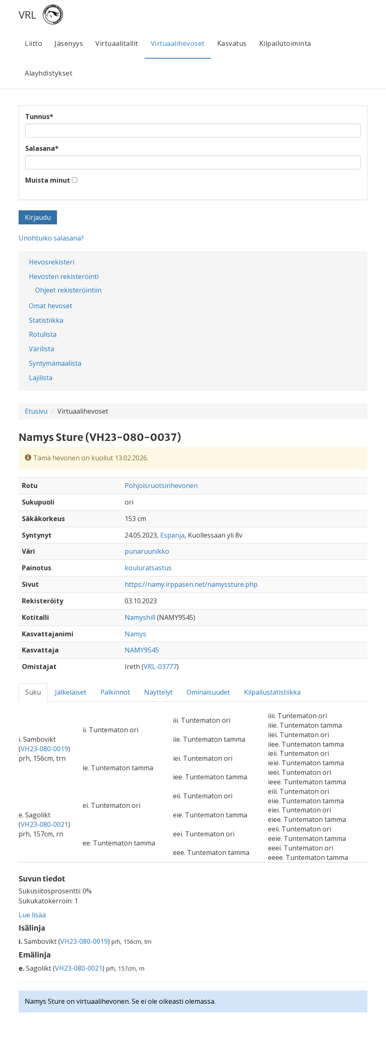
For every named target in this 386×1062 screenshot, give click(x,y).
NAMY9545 (142, 650)
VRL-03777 (160, 666)
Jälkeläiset (70, 692)
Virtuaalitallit (116, 43)
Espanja (172, 535)
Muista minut (47, 180)
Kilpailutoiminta (285, 43)
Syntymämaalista (55, 363)
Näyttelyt (158, 692)
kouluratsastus (148, 567)
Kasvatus (232, 43)
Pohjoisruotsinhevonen (161, 485)
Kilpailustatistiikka (272, 692)
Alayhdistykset (48, 73)
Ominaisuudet (208, 692)
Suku (33, 692)
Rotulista (43, 334)
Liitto (33, 43)
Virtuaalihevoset (178, 43)
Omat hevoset (50, 305)
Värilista (41, 348)
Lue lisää (32, 914)
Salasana (42, 148)
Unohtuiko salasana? (51, 238)
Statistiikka (46, 320)
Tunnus (39, 116)
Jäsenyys (68, 43)
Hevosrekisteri (51, 262)
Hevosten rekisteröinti (64, 276)
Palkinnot (115, 692)
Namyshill (140, 617)
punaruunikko (147, 551)
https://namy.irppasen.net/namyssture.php (191, 584)
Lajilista (40, 377)
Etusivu (36, 411)
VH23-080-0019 (44, 748)
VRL (27, 14)
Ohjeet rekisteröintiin (68, 290)
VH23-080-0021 (44, 824)
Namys (135, 633)
